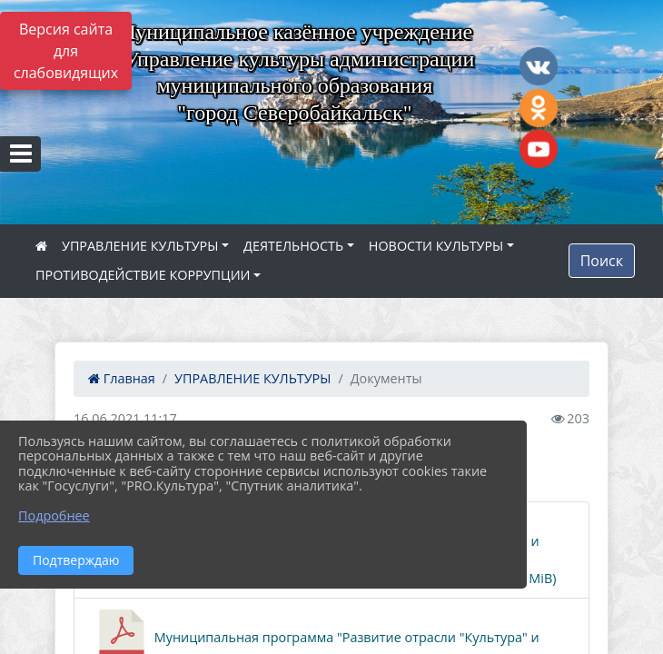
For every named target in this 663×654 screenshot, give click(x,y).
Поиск (601, 261)
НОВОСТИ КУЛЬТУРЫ (436, 245)
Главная (121, 378)
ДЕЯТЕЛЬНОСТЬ (293, 245)
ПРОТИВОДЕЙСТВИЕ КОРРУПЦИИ (143, 274)
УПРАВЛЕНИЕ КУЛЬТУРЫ (140, 245)
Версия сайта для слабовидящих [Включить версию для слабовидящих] (66, 51)
